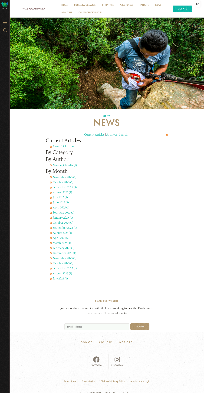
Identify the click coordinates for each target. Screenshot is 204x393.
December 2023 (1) (64, 253)
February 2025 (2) (63, 212)
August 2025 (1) (62, 192)
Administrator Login (140, 381)
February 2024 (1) (63, 248)
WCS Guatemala (33, 8)
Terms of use (70, 381)
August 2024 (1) (62, 233)
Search (123, 134)
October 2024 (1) (63, 223)
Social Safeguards (84, 5)
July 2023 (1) (60, 278)
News (158, 5)
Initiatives (108, 5)
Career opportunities (90, 12)
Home (64, 5)
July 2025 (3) (60, 197)
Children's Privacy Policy (113, 381)
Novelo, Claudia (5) (65, 165)
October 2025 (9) (63, 182)
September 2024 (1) (65, 228)
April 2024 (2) (61, 238)
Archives (111, 134)
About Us (66, 12)
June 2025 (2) (61, 202)
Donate (182, 8)
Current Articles (94, 134)
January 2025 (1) (63, 218)
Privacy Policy (88, 381)
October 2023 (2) (63, 263)
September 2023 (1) (65, 268)
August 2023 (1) (62, 273)
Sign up (139, 326)
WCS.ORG (126, 342)
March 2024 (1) (62, 243)
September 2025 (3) (65, 187)
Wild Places (126, 5)
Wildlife (144, 5)
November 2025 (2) (64, 177)
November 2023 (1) (64, 258)
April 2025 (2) (61, 207)
